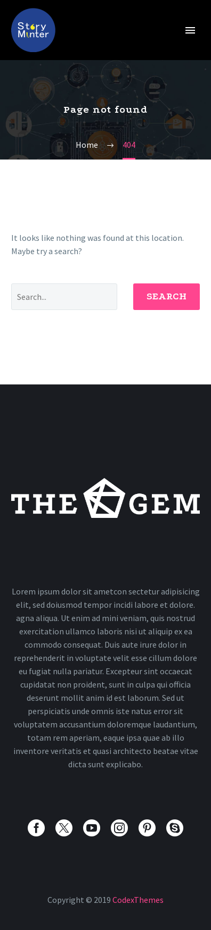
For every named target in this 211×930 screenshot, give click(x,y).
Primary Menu (190, 30)
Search (166, 296)
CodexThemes (138, 899)
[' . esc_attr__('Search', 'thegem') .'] (64, 296)
